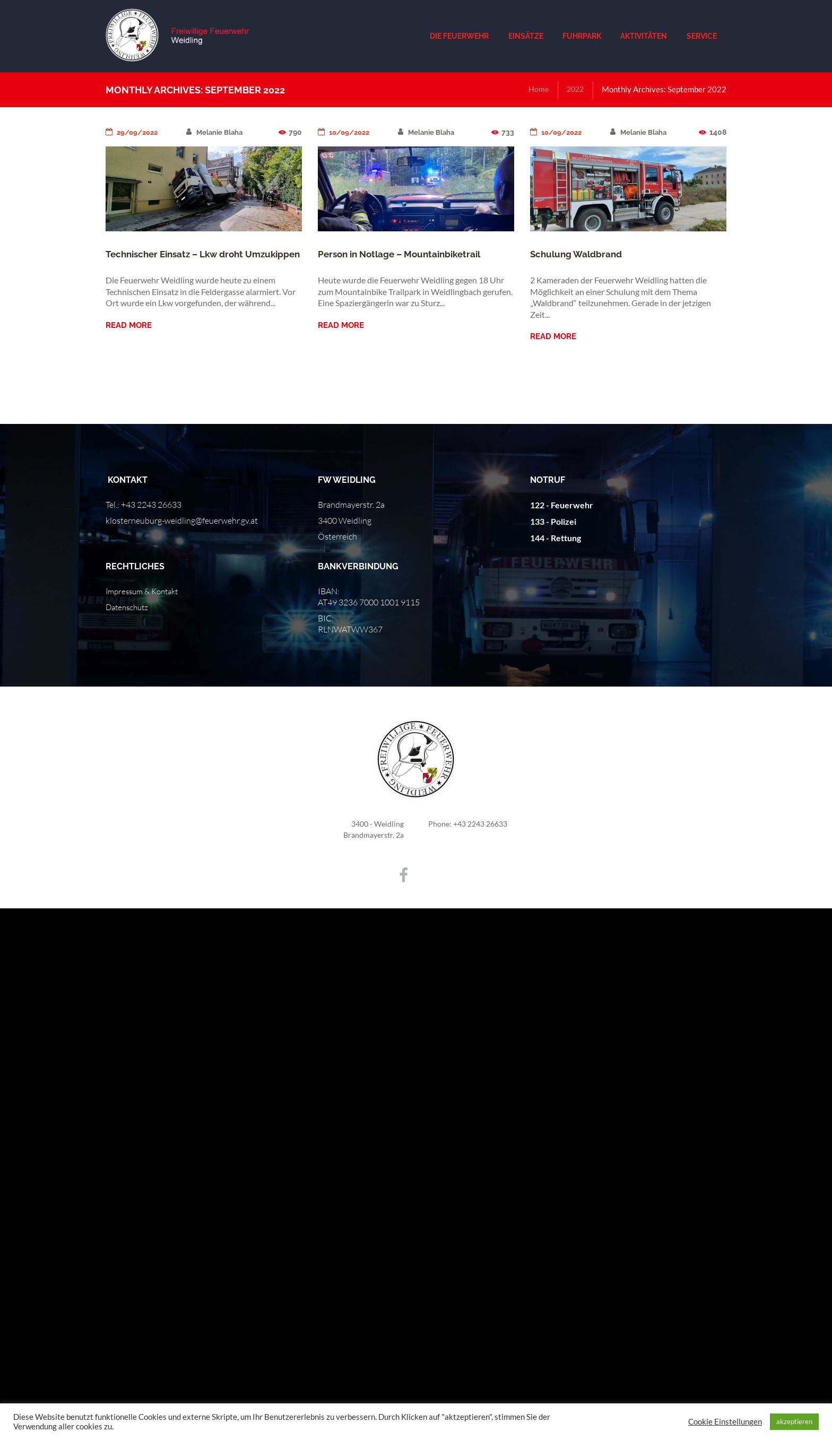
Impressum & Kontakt (146, 591)
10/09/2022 (346, 132)
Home (536, 89)
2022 (574, 89)
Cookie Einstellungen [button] (725, 1421)
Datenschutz (129, 607)
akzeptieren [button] (794, 1421)
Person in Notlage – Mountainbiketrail (404, 253)
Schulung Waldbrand (578, 253)
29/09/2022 (134, 132)
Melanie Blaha (219, 132)
